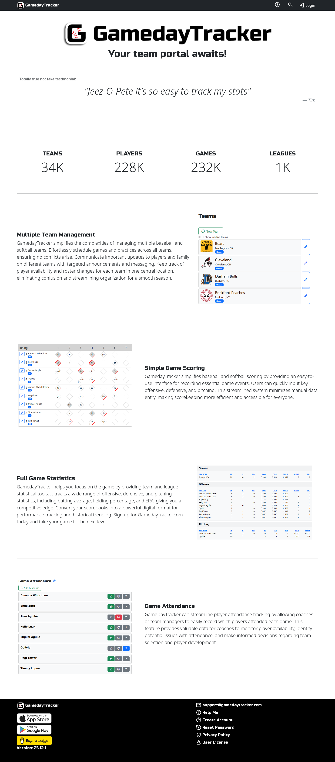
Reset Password (218, 727)
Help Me (210, 712)
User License (215, 742)
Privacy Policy (216, 735)
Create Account (217, 720)
